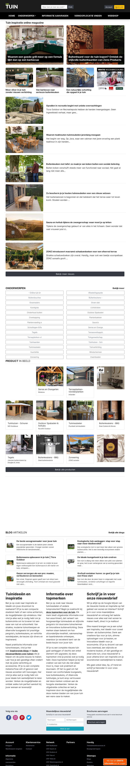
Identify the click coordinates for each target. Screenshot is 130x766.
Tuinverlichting (96, 347)
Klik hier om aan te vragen (115, 762)
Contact (29, 749)
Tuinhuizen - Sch (95, 342)
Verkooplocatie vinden (88, 15)
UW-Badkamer (51, 745)
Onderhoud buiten (34, 312)
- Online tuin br (34, 293)
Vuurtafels (34, 352)
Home (12, 15)
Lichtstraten (95, 307)
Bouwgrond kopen (93, 749)
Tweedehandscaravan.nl (96, 745)
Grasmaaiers (34, 303)
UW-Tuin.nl (50, 755)
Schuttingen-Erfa (35, 327)
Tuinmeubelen (34, 347)
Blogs (89, 759)
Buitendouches (34, 298)
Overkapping (34, 317)
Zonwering (34, 357)
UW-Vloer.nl (50, 759)
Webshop (113, 15)
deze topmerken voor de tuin (60, 612)
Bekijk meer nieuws (65, 274)
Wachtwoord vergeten (14, 749)
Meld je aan (65, 729)
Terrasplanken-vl (35, 337)
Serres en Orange (95, 327)
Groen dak (95, 303)
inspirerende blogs (19, 650)
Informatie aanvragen (55, 15)
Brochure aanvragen (96, 722)
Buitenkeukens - (95, 298)
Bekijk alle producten (65, 469)
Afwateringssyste (95, 293)
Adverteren (30, 745)
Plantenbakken (95, 317)
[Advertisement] (65, 501)
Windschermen (95, 352)
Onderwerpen (26, 15)
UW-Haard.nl (51, 749)
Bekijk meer (118, 288)
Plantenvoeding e (34, 322)
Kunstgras (34, 307)
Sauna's (95, 322)
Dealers (90, 762)
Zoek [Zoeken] (70, 7)
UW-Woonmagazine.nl (54, 762)
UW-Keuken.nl (51, 752)
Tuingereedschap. (95, 337)
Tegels (34, 332)
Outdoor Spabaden (95, 312)
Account (108, 7)
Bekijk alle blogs (116, 532)
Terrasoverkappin (95, 332)
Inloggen (9, 745)
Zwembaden (95, 357)
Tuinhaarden (34, 342)
